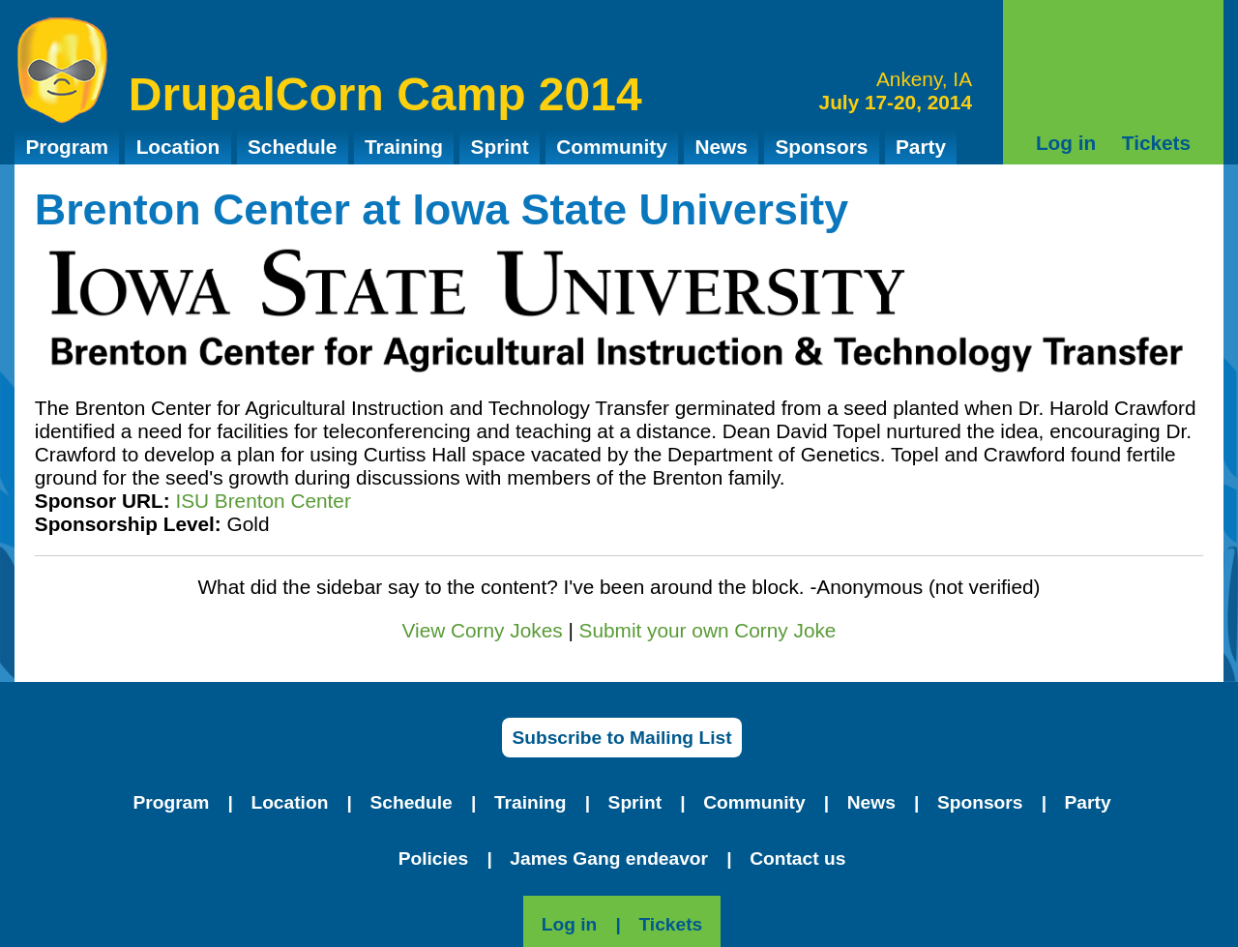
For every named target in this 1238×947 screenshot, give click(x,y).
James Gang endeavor (609, 858)
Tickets (1156, 143)
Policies (433, 858)
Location (178, 146)
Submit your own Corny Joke (708, 630)
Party (921, 146)
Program (66, 146)
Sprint (500, 146)
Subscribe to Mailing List (621, 737)
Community (611, 146)
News (720, 146)
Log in (1066, 143)
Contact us (797, 858)
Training (404, 146)
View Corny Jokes (482, 630)
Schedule (292, 146)
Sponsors (821, 146)
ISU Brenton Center (263, 500)
